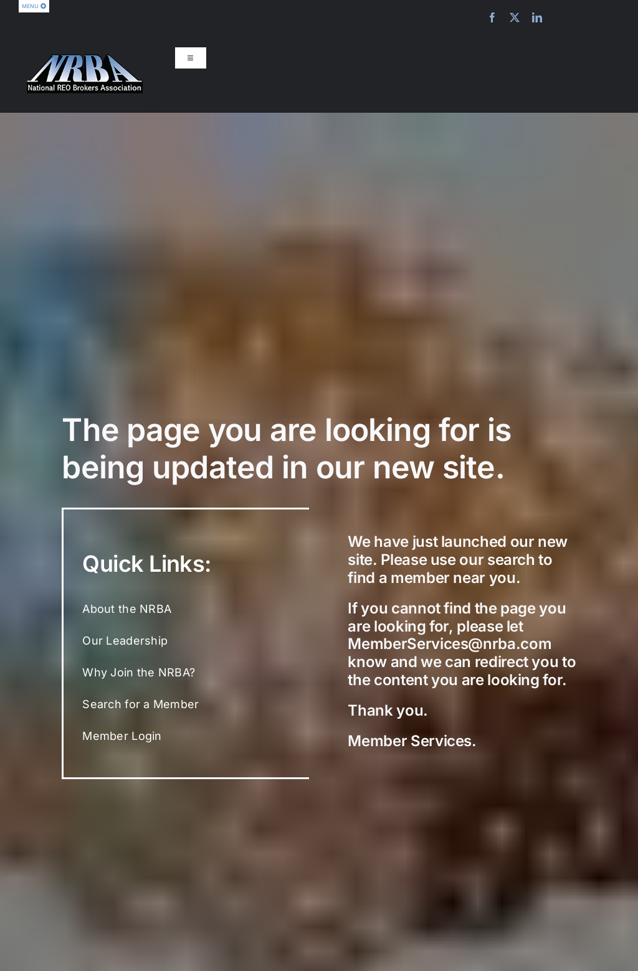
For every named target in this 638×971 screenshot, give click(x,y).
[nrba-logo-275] (85, 58)
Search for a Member (140, 704)
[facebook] (492, 17)
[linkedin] (537, 17)
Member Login (121, 735)
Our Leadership (125, 640)
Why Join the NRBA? (138, 672)
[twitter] (515, 17)
